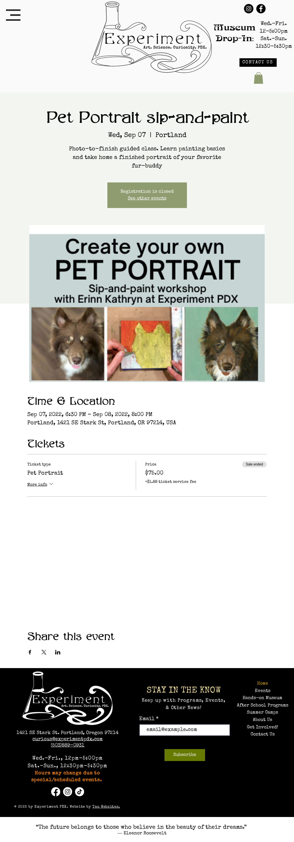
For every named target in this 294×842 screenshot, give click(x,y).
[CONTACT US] (258, 62)
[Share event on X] (44, 652)
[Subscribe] (184, 755)
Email (147, 719)
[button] (13, 15)
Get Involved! (262, 727)
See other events (147, 198)
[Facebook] (261, 8)
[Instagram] (248, 8)
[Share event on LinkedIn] (58, 652)
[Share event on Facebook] (30, 652)
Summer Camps (262, 712)
